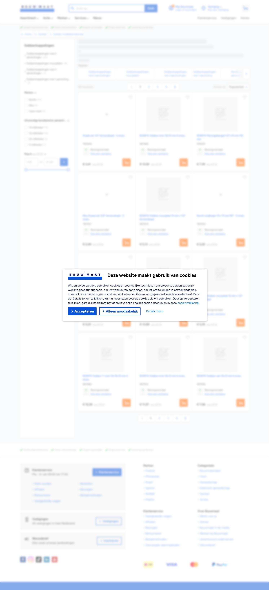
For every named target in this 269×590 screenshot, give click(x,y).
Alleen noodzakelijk (120, 311)
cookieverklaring (188, 303)
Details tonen (154, 311)
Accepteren (82, 311)
